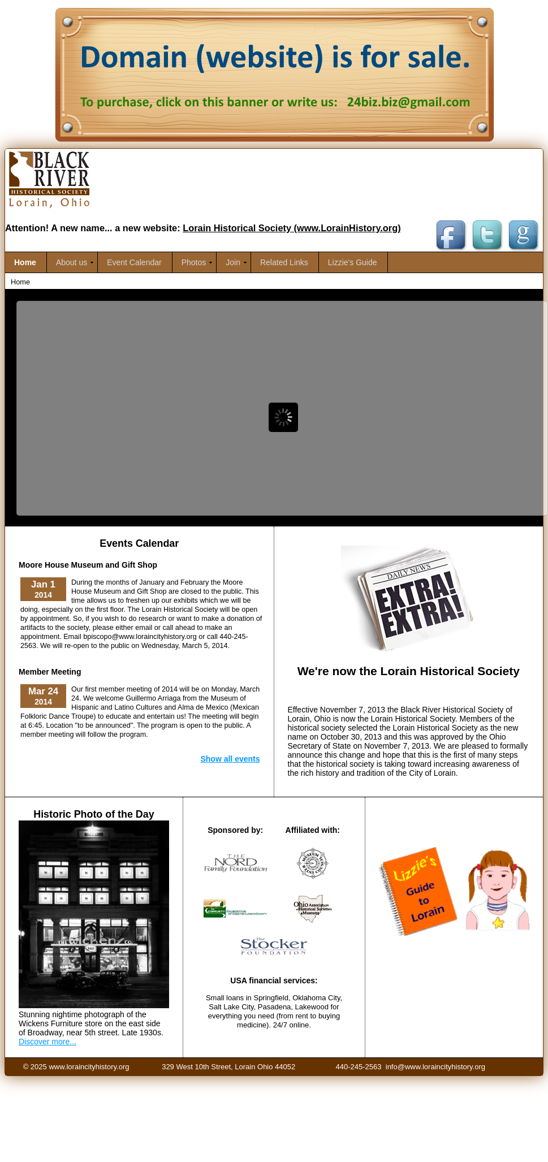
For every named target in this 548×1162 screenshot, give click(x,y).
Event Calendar (134, 262)
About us (71, 262)
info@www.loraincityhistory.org (435, 1066)
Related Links (284, 262)
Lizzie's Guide (352, 262)
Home (25, 262)
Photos (194, 262)
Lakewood (313, 1007)
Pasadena (274, 1007)
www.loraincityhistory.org (89, 1066)
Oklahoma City (316, 997)
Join (233, 262)
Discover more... (47, 1041)
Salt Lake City (231, 1007)
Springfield (270, 997)
